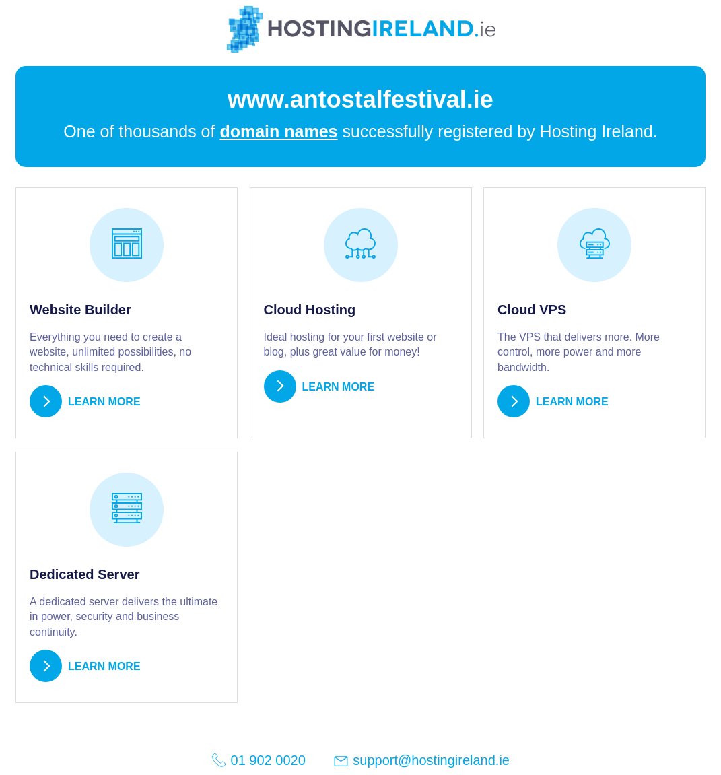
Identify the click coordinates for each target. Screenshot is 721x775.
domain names (278, 131)
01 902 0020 (258, 760)
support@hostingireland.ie (421, 761)
